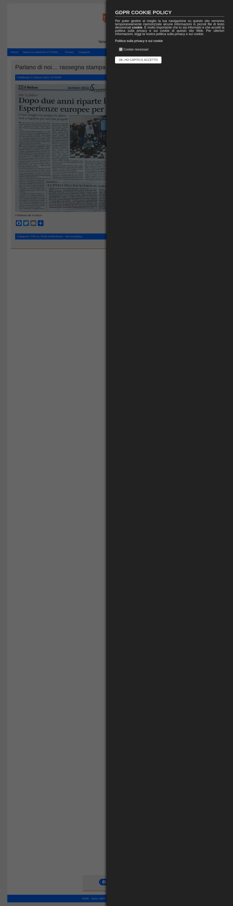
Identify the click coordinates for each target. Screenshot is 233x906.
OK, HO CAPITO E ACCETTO (138, 59)
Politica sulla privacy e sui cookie (139, 41)
